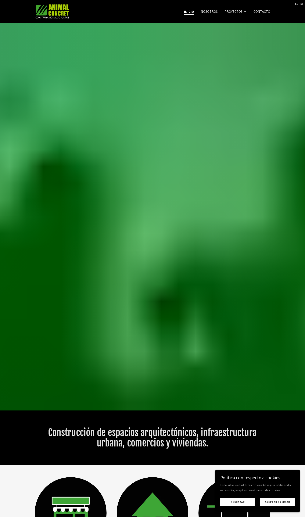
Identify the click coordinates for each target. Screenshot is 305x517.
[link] (52, 11)
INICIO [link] (189, 11)
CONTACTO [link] (262, 11)
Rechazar (238, 501)
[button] (236, 11)
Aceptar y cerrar (277, 501)
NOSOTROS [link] (209, 11)
